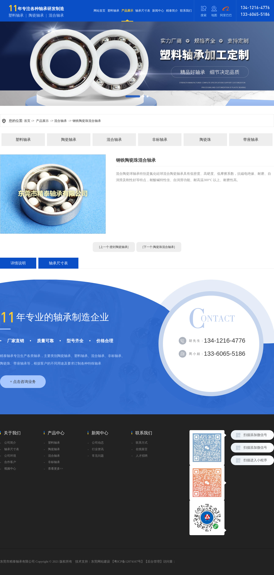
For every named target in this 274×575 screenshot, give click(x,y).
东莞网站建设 (100, 561)
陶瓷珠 (205, 139)
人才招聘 (142, 455)
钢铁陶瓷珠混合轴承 (87, 121)
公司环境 (10, 455)
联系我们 (186, 10)
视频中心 (10, 468)
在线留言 (142, 449)
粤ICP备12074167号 (127, 561)
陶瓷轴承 (68, 139)
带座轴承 (250, 139)
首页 (27, 121)
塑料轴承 (113, 10)
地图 (214, 15)
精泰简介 (172, 10)
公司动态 (98, 442)
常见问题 (98, 455)
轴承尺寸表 (142, 10)
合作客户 (10, 462)
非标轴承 (159, 139)
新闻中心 (158, 10)
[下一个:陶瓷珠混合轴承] (159, 247)
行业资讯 (98, 449)
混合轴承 (60, 121)
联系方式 (142, 442)
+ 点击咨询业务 (23, 382)
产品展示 (127, 15)
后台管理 (153, 561)
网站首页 (99, 10)
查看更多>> (55, 468)
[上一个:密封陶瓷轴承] (113, 247)
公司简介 (10, 442)
